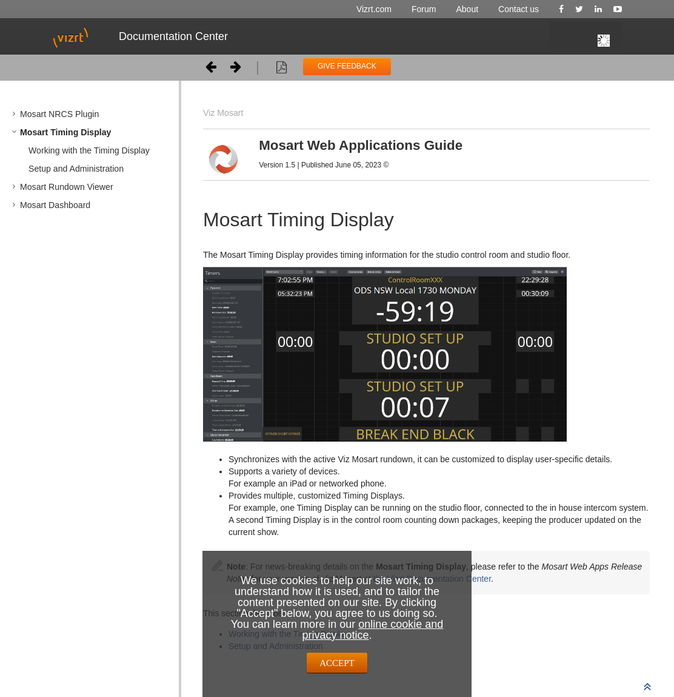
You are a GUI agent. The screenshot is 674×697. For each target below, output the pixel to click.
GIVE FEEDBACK (347, 66)
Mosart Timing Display (65, 132)
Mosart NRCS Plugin (59, 114)
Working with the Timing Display (89, 150)
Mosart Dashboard (55, 205)
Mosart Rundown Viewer (66, 187)
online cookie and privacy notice (372, 629)
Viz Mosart (223, 113)
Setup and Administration (76, 168)
